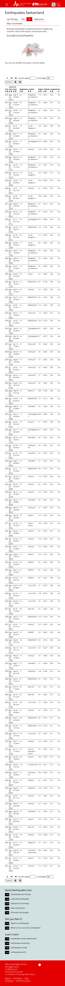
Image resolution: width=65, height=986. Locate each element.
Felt (23, 19)
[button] (6, 4)
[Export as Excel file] (15, 82)
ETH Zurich (26, 981)
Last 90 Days (12, 19)
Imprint (8, 978)
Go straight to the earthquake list (20, 35)
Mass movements (15, 23)
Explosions (39, 19)
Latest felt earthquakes (20, 899)
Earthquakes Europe (19, 947)
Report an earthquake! (20, 923)
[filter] (7, 91)
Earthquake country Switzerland (23, 938)
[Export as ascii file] (20, 82)
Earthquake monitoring (20, 943)
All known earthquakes (20, 912)
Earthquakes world (18, 952)
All (29, 19)
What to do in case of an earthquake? (25, 928)
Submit (9, 82)
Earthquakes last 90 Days (21, 894)
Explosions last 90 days (20, 903)
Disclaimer (18, 978)
